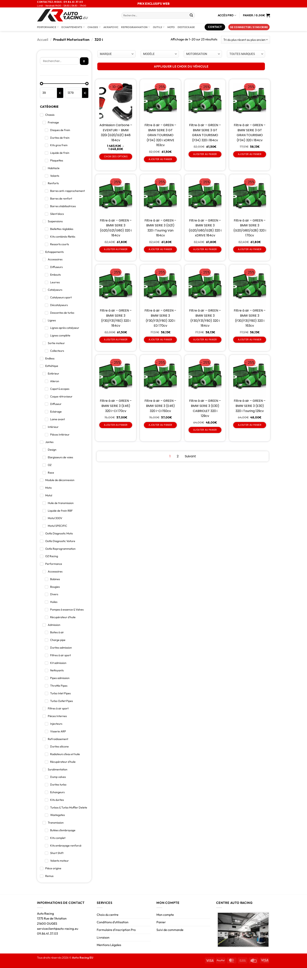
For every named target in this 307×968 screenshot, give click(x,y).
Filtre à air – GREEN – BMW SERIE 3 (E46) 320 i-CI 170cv (116, 405)
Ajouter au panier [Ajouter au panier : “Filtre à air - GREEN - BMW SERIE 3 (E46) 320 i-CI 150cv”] (160, 425)
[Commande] (245, 40)
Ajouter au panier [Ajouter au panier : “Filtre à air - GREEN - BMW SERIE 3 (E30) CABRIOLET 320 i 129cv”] (205, 429)
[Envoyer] (191, 15)
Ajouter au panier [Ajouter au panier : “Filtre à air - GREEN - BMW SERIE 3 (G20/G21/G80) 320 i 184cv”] (115, 249)
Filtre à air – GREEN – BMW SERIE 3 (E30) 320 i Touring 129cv (249, 405)
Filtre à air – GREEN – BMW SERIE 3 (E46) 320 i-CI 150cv (160, 405)
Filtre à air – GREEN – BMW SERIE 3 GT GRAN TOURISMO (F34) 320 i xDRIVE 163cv (160, 135)
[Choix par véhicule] (116, 54)
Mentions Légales (109, 945)
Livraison (103, 937)
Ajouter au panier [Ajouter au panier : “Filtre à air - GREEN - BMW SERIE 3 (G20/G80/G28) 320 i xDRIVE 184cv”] (205, 249)
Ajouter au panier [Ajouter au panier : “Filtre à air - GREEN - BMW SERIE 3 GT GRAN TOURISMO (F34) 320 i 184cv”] (205, 154)
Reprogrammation (135, 27)
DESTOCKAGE (186, 27)
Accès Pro (227, 15)
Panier (161, 922)
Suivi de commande (169, 930)
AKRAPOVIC (110, 27)
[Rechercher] (59, 61)
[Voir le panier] (256, 15)
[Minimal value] (64, 83)
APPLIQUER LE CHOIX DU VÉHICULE (181, 66)
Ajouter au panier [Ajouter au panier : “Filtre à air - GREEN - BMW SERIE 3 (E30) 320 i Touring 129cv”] (249, 425)
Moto (171, 27)
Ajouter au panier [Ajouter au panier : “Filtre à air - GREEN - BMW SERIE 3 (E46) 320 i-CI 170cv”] (115, 425)
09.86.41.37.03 (47, 933)
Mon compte (165, 915)
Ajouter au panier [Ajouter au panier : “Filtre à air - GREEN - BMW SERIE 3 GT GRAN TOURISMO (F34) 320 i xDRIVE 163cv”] (160, 159)
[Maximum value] (74, 92)
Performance (48, 27)
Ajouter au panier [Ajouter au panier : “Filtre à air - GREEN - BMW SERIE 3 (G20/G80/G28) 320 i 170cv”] (249, 249)
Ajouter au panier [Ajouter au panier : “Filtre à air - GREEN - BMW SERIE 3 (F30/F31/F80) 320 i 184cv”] (115, 339)
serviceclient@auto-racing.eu (57, 929)
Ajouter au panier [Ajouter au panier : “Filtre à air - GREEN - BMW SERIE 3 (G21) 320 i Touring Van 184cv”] (160, 249)
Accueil (42, 39)
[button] (249, 27)
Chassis (94, 27)
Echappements (73, 27)
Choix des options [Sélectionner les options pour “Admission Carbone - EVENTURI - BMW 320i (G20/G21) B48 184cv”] (116, 156)
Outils (159, 27)
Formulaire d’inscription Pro (116, 930)
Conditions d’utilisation (112, 922)
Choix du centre (107, 915)
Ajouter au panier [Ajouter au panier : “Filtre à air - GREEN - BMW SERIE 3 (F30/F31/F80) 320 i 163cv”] (249, 339)
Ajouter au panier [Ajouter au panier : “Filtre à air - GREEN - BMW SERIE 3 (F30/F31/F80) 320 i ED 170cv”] (160, 339)
